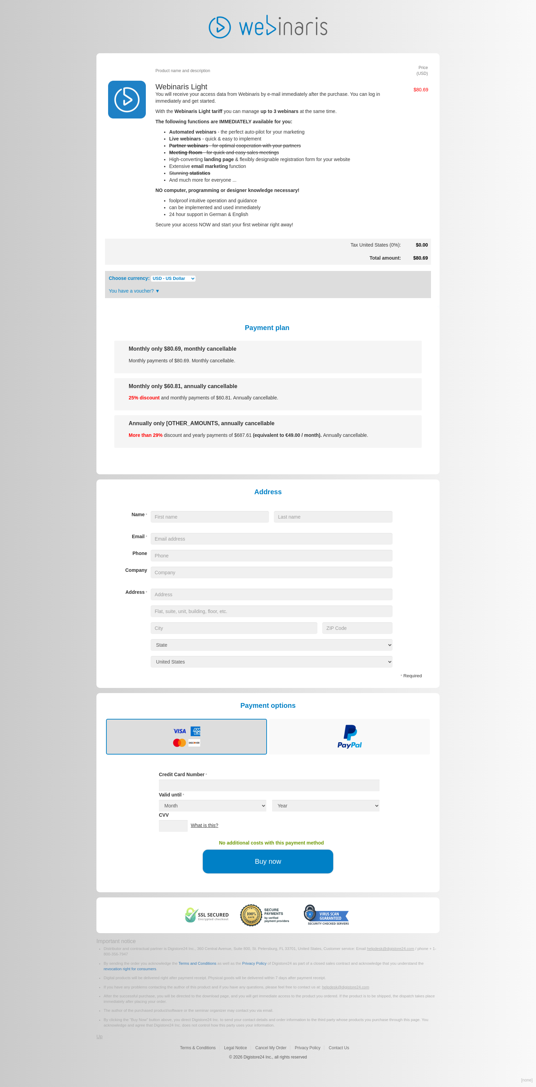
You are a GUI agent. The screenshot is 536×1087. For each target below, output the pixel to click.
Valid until (171, 794)
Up (99, 1036)
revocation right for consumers (130, 969)
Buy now (268, 861)
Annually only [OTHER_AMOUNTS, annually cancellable (202, 423)
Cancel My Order (271, 1047)
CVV (164, 815)
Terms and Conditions (197, 963)
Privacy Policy (254, 963)
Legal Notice (235, 1047)
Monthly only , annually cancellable (183, 386)
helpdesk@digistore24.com (390, 949)
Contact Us (339, 1047)
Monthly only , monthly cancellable (182, 349)
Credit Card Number (183, 774)
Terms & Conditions (198, 1047)
